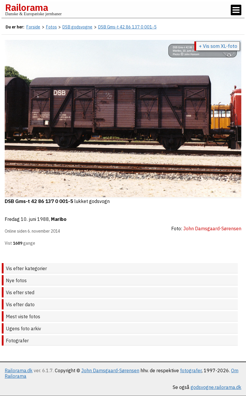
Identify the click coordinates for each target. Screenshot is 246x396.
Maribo (59, 219)
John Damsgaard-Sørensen (110, 370)
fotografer (191, 370)
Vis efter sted (20, 292)
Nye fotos (16, 280)
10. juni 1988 (35, 219)
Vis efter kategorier (26, 268)
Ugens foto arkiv (23, 328)
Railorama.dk (19, 370)
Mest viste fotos (23, 316)
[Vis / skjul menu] (236, 10)
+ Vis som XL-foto (218, 46)
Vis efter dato (20, 304)
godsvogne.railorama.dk (216, 387)
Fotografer (17, 340)
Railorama (26, 7)
